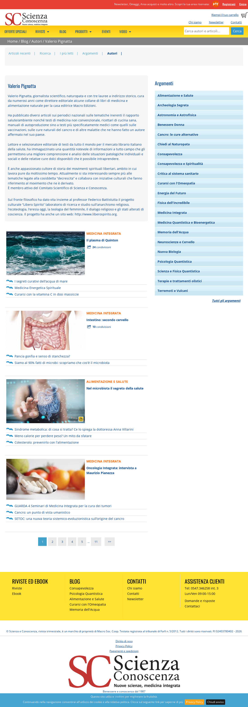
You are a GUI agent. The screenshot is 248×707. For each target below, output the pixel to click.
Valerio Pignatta (58, 41)
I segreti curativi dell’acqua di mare (41, 281)
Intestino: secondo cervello (107, 320)
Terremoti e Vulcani (173, 291)
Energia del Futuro (172, 193)
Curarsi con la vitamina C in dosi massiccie (47, 294)
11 (96, 542)
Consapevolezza (170, 154)
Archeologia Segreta (173, 105)
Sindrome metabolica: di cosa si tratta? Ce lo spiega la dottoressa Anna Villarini (74, 429)
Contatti (236, 22)
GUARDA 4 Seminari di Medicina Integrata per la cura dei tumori (63, 506)
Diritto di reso (124, 641)
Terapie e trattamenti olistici (180, 281)
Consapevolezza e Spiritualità (180, 164)
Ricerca (45, 53)
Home (12, 41)
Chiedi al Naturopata (174, 144)
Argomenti (90, 53)
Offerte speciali (15, 31)
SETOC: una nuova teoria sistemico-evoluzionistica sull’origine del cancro (69, 519)
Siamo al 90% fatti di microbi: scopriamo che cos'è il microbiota (62, 363)
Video (125, 31)
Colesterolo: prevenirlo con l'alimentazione (47, 442)
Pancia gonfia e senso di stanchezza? (42, 356)
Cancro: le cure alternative (178, 134)
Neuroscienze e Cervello (176, 242)
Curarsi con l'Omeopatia (176, 183)
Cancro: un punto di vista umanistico (42, 512)
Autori (36, 41)
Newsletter (216, 22)
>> (109, 542)
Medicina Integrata (172, 212)
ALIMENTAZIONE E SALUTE (107, 381)
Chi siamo (195, 22)
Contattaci (192, 606)
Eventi (106, 31)
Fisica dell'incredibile (174, 203)
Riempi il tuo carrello (225, 15)
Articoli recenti (20, 53)
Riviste (42, 31)
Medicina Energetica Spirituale (38, 288)
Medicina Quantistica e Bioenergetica (186, 222)
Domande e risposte (200, 601)
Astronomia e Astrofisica (177, 115)
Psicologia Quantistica (175, 261)
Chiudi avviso (215, 702)
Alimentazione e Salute (175, 95)
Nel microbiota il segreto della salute (114, 388)
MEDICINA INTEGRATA (103, 233)
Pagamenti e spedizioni (124, 651)
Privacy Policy (194, 702)
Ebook (16, 593)
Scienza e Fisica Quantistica (179, 271)
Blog (62, 31)
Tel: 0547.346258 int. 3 (201, 588)
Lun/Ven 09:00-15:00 (200, 593)
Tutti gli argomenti (226, 300)
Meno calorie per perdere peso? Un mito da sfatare (53, 436)
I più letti (66, 53)
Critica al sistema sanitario (178, 173)
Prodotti (84, 31)
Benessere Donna (171, 125)
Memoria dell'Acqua (173, 232)
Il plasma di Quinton (102, 240)
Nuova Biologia (169, 252)
